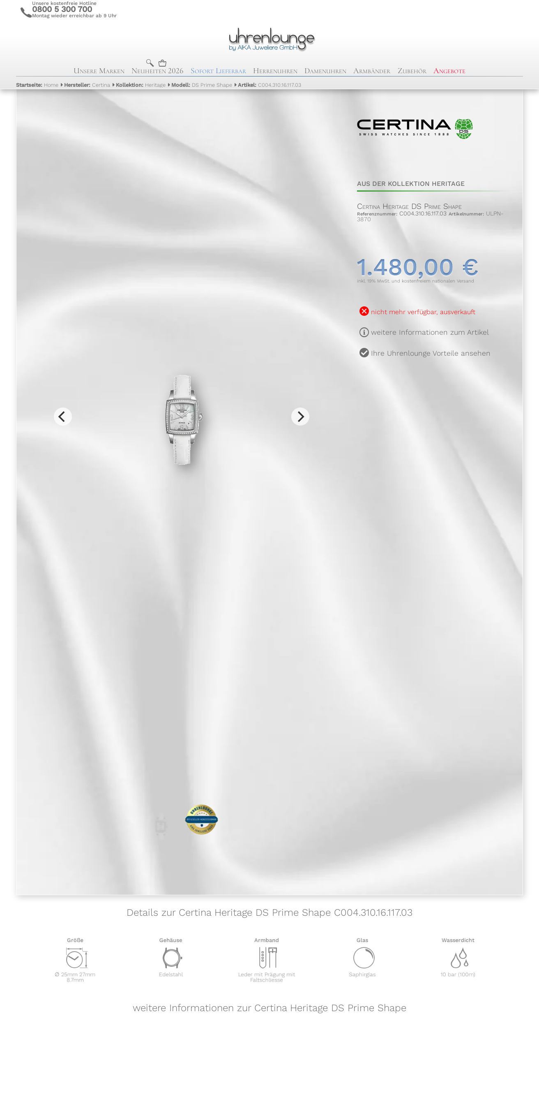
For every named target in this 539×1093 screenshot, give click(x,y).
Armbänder (371, 71)
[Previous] (63, 417)
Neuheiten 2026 (157, 71)
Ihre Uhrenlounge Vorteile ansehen (431, 353)
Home (37, 85)
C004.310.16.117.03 (269, 85)
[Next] (300, 417)
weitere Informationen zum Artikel (430, 332)
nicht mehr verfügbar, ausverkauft (423, 312)
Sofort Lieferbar (218, 71)
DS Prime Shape (201, 85)
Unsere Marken (99, 71)
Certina (87, 85)
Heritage (141, 85)
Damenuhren (325, 71)
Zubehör (412, 71)
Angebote (449, 71)
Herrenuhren (275, 71)
